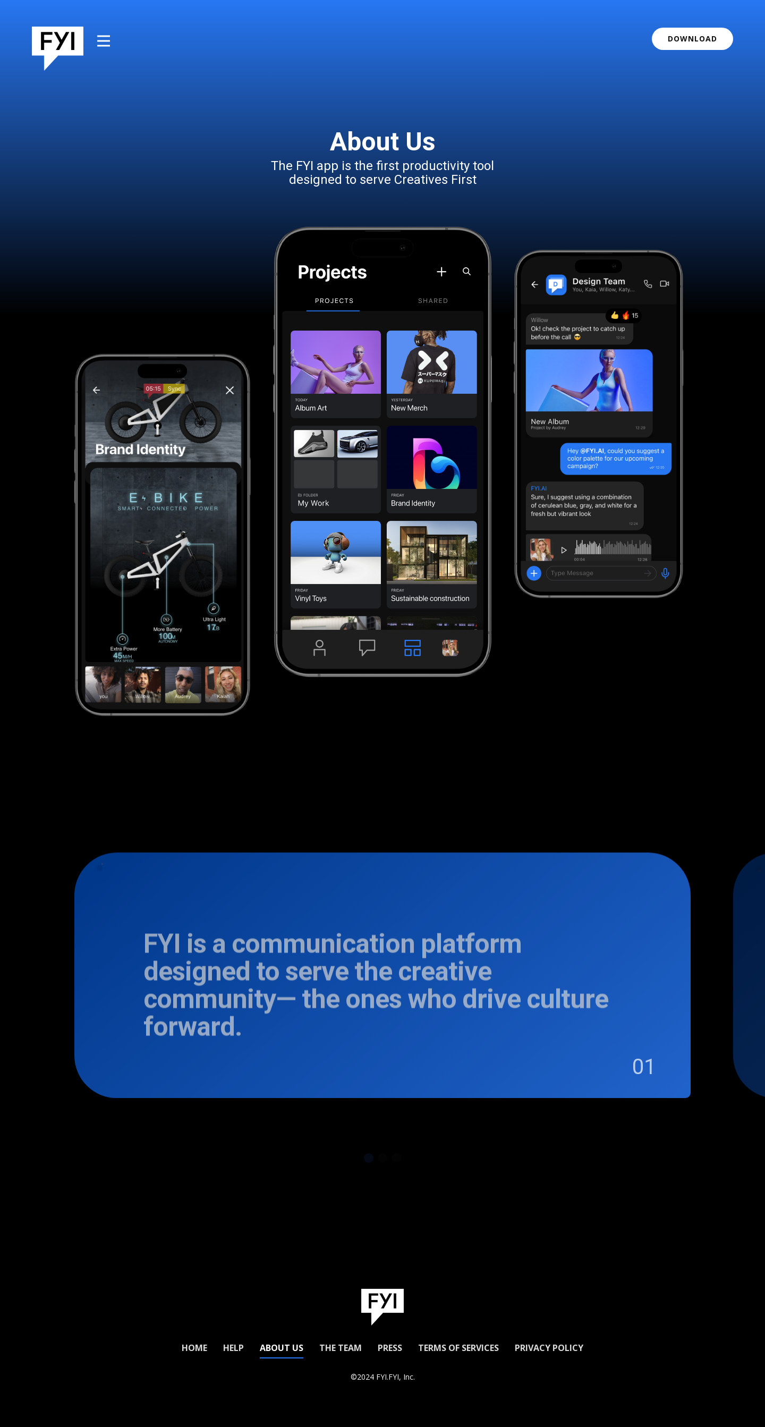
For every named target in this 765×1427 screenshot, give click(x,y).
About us (281, 1348)
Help (233, 1348)
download (692, 38)
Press (390, 1348)
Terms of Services (458, 1348)
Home (194, 1348)
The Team (340, 1348)
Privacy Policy (549, 1348)
